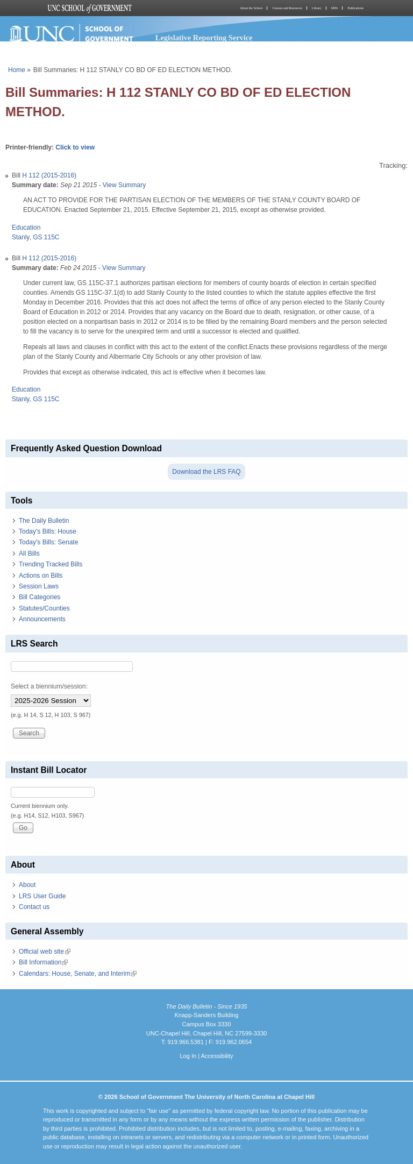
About (27, 885)
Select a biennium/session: (49, 686)
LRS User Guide (42, 896)
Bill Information (43, 962)
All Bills (29, 553)
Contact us (34, 907)
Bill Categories (39, 597)
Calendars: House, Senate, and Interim (78, 973)
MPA (334, 8)
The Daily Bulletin (44, 520)
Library (317, 8)
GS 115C (46, 237)
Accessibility (217, 1056)
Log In (188, 1056)
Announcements (42, 619)
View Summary (124, 185)
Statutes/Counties (44, 608)
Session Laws (39, 586)
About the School (251, 8)
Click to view (75, 147)
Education (26, 227)
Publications (355, 8)
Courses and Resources (287, 8)
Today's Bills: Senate (48, 542)
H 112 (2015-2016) (49, 175)
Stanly (20, 237)
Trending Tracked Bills (50, 564)
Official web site (44, 951)
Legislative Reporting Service (204, 37)
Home (16, 70)
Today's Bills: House (47, 531)
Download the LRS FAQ (206, 471)
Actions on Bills (40, 575)
